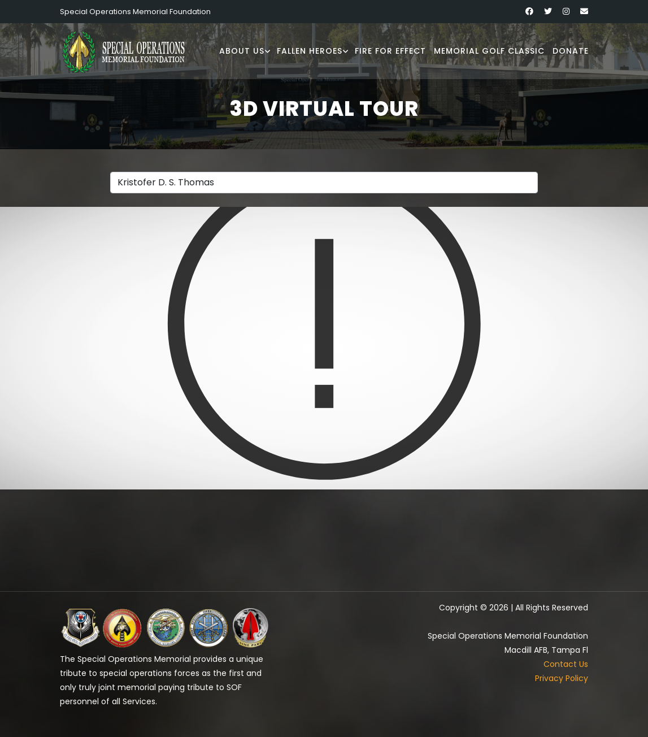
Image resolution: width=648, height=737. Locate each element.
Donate (571, 51)
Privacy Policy (561, 678)
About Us (241, 51)
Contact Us (565, 664)
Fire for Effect (390, 51)
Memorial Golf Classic (489, 51)
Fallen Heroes (309, 51)
